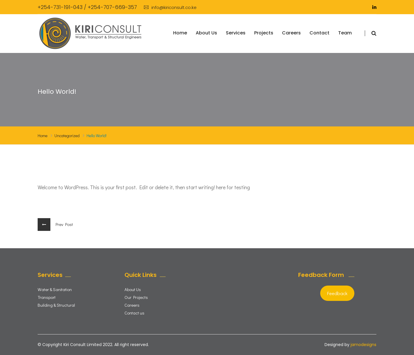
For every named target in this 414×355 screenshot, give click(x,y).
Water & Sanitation (55, 289)
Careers (291, 33)
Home (180, 33)
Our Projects (136, 297)
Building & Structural (56, 305)
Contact (319, 33)
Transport (47, 297)
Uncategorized (67, 135)
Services (236, 33)
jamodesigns (363, 344)
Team (345, 33)
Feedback (337, 293)
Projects (263, 33)
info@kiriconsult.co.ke (170, 7)
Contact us (134, 313)
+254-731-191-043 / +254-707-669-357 (87, 7)
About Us (206, 33)
